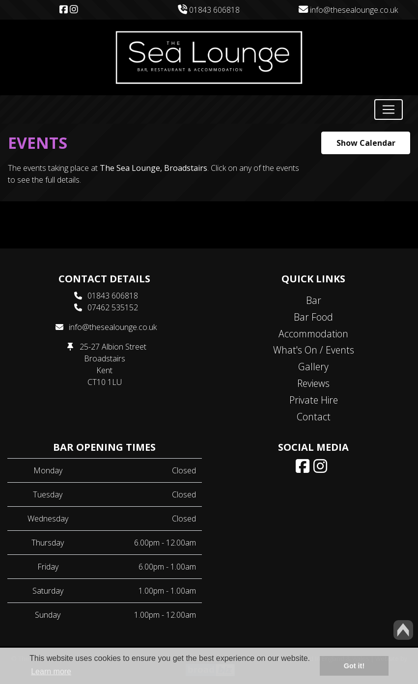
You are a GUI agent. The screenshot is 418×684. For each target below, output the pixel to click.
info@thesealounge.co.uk (348, 9)
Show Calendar (365, 142)
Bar (313, 300)
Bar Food (313, 317)
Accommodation (313, 333)
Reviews (313, 383)
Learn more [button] (51, 671)
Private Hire (313, 400)
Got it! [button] (354, 666)
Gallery (313, 366)
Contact (314, 416)
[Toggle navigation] (388, 109)
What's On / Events (313, 349)
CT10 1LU (104, 382)
